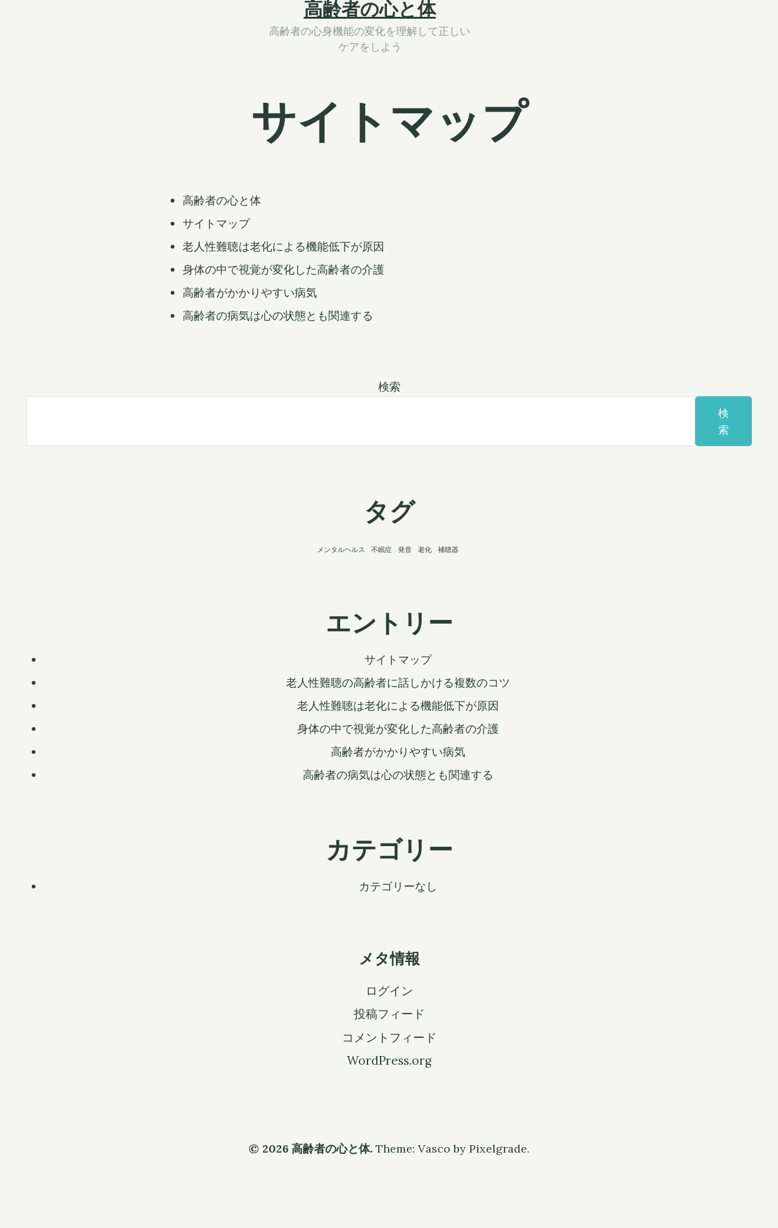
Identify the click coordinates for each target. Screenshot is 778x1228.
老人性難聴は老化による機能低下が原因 (283, 246)
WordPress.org (389, 1060)
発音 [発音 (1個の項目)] (405, 549)
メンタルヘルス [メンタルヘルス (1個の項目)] (341, 549)
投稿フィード (389, 1013)
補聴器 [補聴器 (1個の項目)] (448, 549)
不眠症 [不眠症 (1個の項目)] (381, 549)
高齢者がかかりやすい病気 (250, 292)
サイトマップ (216, 223)
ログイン (389, 990)
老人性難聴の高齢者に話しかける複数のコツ (398, 682)
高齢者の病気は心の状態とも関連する (278, 315)
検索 (389, 386)
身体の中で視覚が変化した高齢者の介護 (283, 269)
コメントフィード (389, 1037)
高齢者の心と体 (222, 200)
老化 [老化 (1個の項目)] (425, 549)
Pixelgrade (498, 1148)
